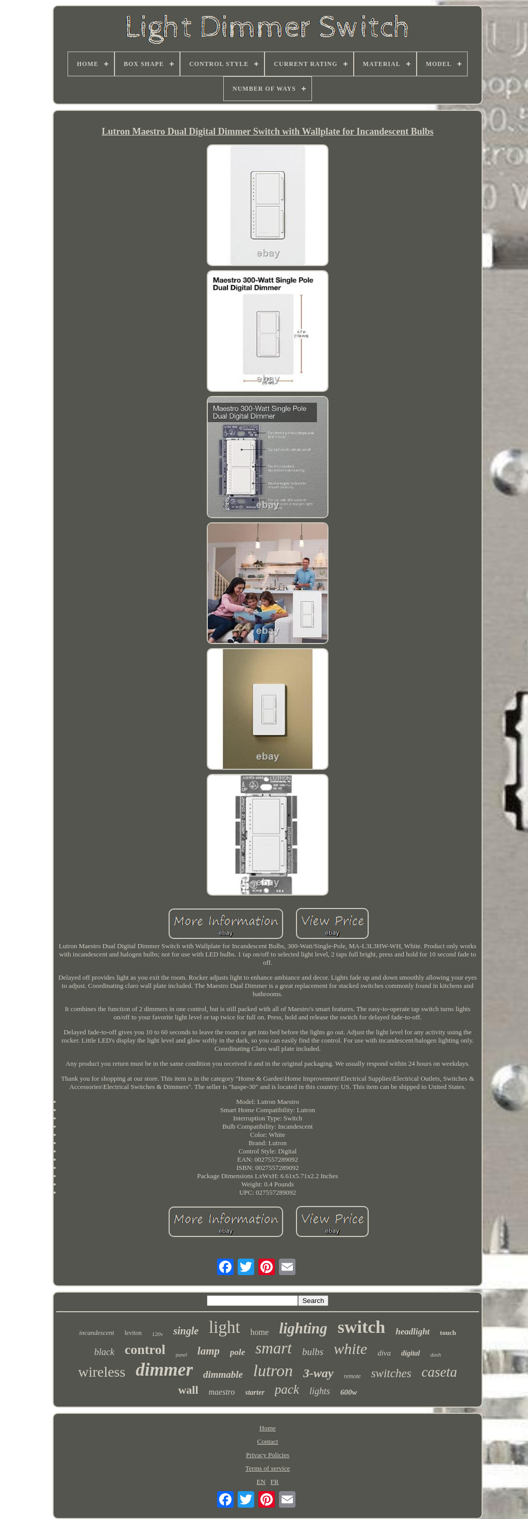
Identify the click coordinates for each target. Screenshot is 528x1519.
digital (410, 1353)
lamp (208, 1351)
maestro (222, 1392)
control (145, 1349)
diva (384, 1353)
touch (448, 1332)
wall (188, 1389)
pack (287, 1389)
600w (348, 1392)
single (186, 1330)
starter (255, 1392)
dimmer (164, 1370)
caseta (439, 1372)
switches (391, 1373)
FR (275, 1481)
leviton (132, 1332)
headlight (412, 1331)
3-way (318, 1373)
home (260, 1332)
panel (181, 1355)
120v (157, 1334)
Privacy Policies (267, 1455)
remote (352, 1376)
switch (362, 1326)
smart (273, 1348)
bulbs (312, 1351)
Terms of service (267, 1468)
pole (237, 1352)
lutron (273, 1370)
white (350, 1348)
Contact (267, 1441)
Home (267, 1428)
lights (319, 1391)
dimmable (223, 1374)
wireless (101, 1372)
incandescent (96, 1332)
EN (261, 1481)
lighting (303, 1328)
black (104, 1352)
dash (436, 1354)
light (224, 1327)
